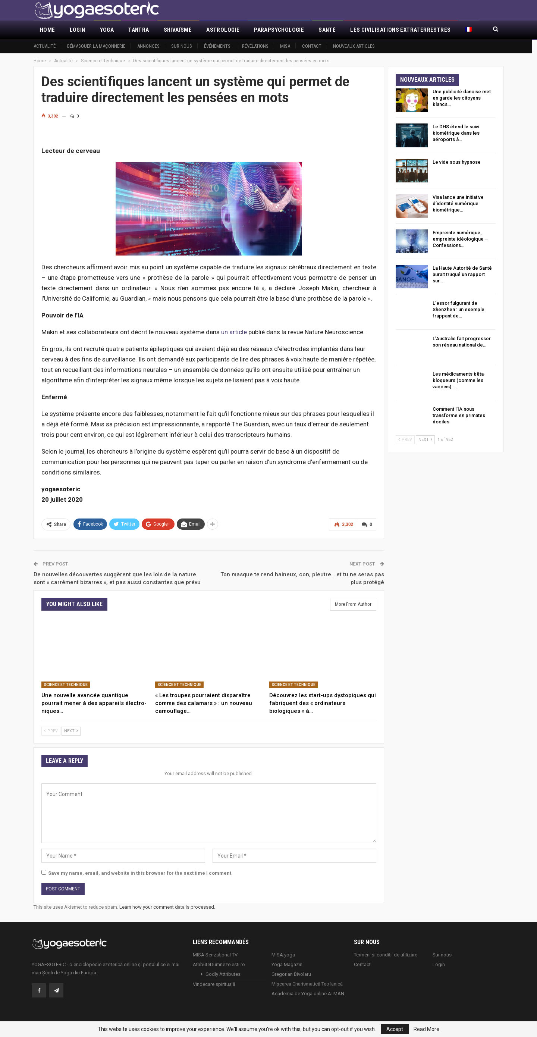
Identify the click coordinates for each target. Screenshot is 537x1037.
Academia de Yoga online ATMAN (307, 993)
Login (77, 29)
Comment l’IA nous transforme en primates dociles (459, 415)
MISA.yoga (283, 954)
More (357, 29)
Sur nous (181, 46)
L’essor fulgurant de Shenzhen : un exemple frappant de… (458, 309)
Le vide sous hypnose (457, 162)
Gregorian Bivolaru (291, 974)
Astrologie (222, 29)
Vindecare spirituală (214, 984)
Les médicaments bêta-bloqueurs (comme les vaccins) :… (459, 380)
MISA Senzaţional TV (215, 954)
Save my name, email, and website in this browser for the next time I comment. (140, 873)
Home (47, 29)
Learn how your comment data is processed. (167, 907)
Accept (394, 1029)
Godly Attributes (223, 974)
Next (71, 731)
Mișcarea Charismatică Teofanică (307, 983)
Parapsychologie (279, 29)
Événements (217, 46)
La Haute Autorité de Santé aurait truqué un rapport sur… (462, 274)
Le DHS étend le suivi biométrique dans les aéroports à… (456, 133)
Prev (51, 731)
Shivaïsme (178, 29)
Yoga (107, 29)
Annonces (148, 46)
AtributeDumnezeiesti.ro (219, 964)
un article (234, 332)
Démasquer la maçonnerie (96, 46)
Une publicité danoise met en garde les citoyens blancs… (462, 98)
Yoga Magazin (286, 964)
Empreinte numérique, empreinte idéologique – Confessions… (460, 239)
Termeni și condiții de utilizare (385, 954)
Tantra (138, 29)
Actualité (45, 46)
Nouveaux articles (354, 46)
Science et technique (66, 685)
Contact (311, 46)
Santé (327, 29)
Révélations (255, 46)
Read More (426, 1029)
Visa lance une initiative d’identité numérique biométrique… (458, 203)
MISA (285, 46)
